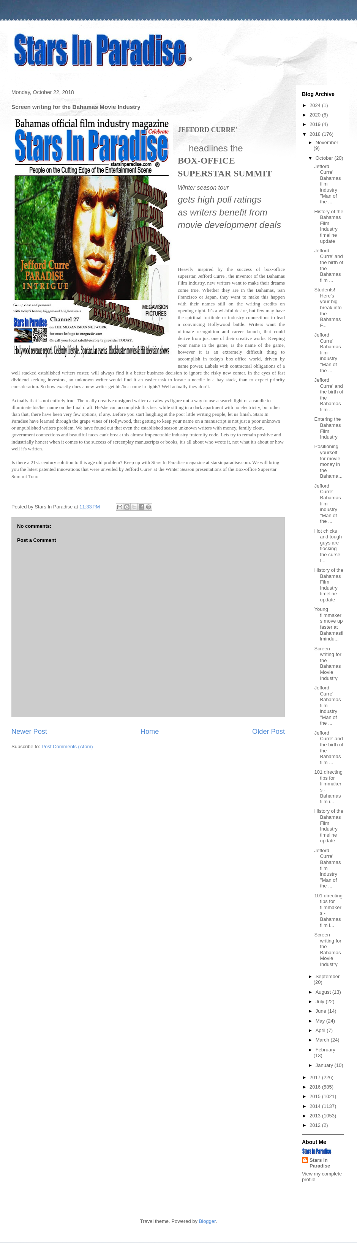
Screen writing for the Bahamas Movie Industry (327, 663)
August (324, 992)
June (322, 1011)
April (321, 1030)
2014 (316, 1106)
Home (150, 731)
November (327, 142)
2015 (316, 1096)
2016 (316, 1087)
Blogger (207, 1221)
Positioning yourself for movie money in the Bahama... (328, 461)
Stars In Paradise (320, 1163)
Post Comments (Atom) (67, 746)
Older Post (268, 731)
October (325, 158)
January (325, 1065)
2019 (316, 124)
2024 (316, 105)
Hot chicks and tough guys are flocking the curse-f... (328, 545)
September (328, 976)
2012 (316, 1125)
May (321, 1021)
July (321, 1001)
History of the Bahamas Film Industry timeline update (328, 226)
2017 (316, 1077)
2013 (316, 1116)
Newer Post (29, 731)
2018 (316, 134)
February (325, 1050)
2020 (316, 115)
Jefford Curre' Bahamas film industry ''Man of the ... (327, 184)
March (323, 1040)
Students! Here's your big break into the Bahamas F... (327, 307)
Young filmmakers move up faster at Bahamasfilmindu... (328, 624)
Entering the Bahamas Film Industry (327, 428)
